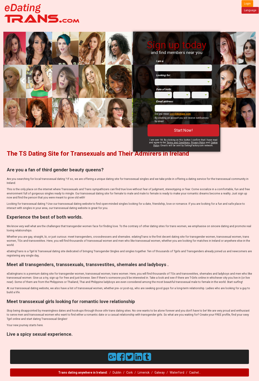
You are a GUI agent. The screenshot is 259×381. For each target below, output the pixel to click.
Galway (159, 372)
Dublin (117, 372)
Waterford (177, 372)
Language (250, 10)
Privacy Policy (198, 142)
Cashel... (195, 372)
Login (247, 3)
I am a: (160, 61)
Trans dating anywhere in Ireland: (83, 372)
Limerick (144, 372)
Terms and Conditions (178, 142)
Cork (129, 372)
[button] (22, 79)
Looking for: (163, 75)
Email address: (164, 101)
